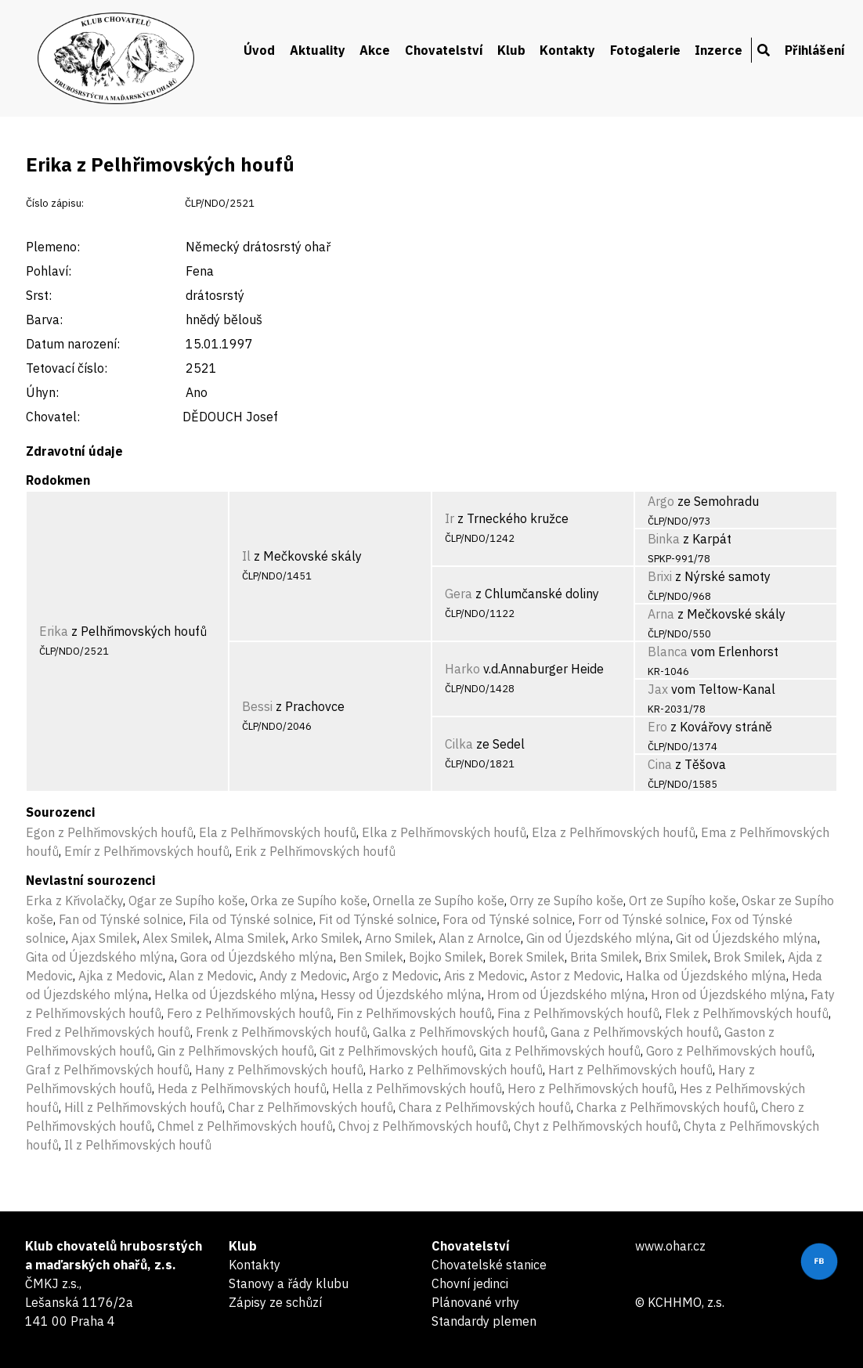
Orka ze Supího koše (309, 900)
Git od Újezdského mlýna (747, 938)
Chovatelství (444, 50)
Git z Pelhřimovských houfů (397, 1051)
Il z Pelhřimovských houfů (137, 1145)
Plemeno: (53, 246)
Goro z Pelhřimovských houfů (729, 1051)
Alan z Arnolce (480, 938)
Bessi (257, 706)
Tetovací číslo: (66, 368)
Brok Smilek (747, 957)
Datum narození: (73, 344)
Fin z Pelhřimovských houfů (414, 1013)
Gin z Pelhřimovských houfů (235, 1051)
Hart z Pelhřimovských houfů (630, 1069)
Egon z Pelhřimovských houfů (109, 832)
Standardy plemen (484, 1321)
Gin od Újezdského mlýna (598, 938)
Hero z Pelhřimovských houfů (590, 1088)
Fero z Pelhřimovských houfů (249, 1013)
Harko (462, 669)
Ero (657, 727)
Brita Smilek (604, 957)
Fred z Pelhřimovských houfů (108, 1032)
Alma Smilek (250, 938)
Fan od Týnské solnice (121, 919)
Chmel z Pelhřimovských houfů (245, 1126)
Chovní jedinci (470, 1283)
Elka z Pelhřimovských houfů (444, 832)
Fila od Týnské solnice (251, 919)
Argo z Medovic (395, 976)
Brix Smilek (676, 957)
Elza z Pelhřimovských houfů (613, 832)
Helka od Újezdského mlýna (234, 994)
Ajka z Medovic (120, 976)
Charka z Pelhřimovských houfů (666, 1107)
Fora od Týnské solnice (507, 919)
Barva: (44, 319)
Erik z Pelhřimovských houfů (315, 851)
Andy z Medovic (303, 976)
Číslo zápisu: (55, 203)
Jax (658, 689)
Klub (511, 50)
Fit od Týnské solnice (378, 919)
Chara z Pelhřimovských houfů (485, 1107)
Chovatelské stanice (489, 1264)
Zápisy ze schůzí (275, 1302)
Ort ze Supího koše (682, 900)
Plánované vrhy (475, 1302)
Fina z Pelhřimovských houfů (578, 1013)
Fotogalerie (645, 50)
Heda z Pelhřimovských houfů (242, 1088)
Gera (458, 593)
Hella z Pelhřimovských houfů (417, 1088)
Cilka (459, 744)
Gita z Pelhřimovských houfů (560, 1051)
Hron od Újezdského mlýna (728, 994)
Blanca (668, 651)
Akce (374, 50)
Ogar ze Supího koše (186, 900)
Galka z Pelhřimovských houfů (459, 1032)
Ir (449, 518)
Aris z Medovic (484, 976)
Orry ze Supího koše (566, 900)
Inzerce (718, 50)
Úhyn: (42, 392)
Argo (661, 501)
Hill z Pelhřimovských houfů (143, 1107)
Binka (664, 539)
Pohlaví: (48, 271)
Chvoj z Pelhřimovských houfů (423, 1126)
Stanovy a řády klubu (288, 1283)
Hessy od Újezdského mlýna (401, 994)
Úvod (259, 50)
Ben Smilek (371, 957)
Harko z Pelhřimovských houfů (456, 1069)
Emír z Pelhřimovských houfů (146, 851)
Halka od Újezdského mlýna (706, 976)
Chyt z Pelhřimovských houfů (596, 1126)
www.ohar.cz (670, 1246)
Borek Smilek (527, 957)
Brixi (660, 576)
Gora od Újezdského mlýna (257, 957)
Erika (53, 631)
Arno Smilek (399, 938)
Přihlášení (815, 50)
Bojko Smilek (446, 957)
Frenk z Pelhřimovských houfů (281, 1032)
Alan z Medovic (211, 976)
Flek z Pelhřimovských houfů (747, 1013)
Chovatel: (53, 416)
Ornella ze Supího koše (438, 900)
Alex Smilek (176, 938)
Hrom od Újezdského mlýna (566, 994)
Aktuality (317, 50)
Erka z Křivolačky (74, 900)
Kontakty (567, 50)
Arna (661, 614)
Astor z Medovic (575, 976)
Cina (660, 764)
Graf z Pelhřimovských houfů (108, 1069)
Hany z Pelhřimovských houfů (279, 1069)
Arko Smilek (325, 938)
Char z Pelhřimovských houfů (310, 1107)
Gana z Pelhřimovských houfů (635, 1032)
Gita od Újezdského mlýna (100, 957)
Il (246, 556)
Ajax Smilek (104, 938)
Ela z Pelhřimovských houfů (277, 832)
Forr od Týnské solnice (642, 919)
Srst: (39, 295)
